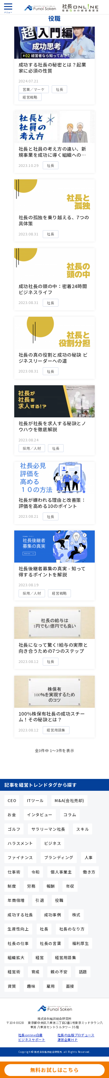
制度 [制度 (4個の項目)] (12, 886)
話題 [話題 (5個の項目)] (83, 971)
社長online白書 (30, 1035)
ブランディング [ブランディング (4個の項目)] (59, 857)
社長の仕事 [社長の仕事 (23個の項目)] (18, 943)
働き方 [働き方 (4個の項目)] (89, 872)
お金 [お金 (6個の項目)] (12, 814)
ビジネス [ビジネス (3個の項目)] (52, 843)
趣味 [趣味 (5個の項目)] (31, 986)
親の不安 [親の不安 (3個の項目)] (59, 971)
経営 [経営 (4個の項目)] (39, 957)
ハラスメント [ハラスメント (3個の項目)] (20, 843)
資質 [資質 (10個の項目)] (12, 986)
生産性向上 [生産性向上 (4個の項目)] (18, 929)
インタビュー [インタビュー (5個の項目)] (40, 814)
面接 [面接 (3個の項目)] (70, 986)
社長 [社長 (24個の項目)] (44, 929)
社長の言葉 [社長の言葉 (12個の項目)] (50, 943)
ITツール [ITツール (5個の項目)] (35, 800)
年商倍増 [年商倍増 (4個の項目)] (16, 900)
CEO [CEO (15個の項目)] (12, 800)
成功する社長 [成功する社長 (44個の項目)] (20, 914)
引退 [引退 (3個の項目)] (39, 900)
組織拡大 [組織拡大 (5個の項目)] (16, 957)
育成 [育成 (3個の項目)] (35, 971)
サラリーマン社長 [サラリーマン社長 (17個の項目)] (48, 829)
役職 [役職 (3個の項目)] (59, 900)
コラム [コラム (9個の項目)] (69, 814)
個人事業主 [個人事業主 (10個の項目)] (61, 872)
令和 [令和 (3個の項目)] (35, 872)
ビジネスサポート (31, 1040)
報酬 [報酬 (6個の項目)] (51, 886)
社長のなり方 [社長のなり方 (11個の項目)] (72, 929)
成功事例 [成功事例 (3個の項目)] (52, 914)
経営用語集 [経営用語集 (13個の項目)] (65, 957)
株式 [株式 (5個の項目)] (76, 914)
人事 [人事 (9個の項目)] (89, 857)
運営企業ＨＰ (68, 1040)
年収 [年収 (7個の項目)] (70, 886)
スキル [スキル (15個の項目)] (82, 829)
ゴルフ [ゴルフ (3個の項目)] (14, 829)
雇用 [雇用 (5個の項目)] (51, 986)
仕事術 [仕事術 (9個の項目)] (14, 872)
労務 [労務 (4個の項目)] (31, 886)
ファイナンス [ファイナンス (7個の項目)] (20, 857)
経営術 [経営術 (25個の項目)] (14, 971)
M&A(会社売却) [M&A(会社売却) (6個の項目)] (69, 800)
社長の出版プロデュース (74, 1035)
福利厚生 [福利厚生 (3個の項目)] (80, 943)
